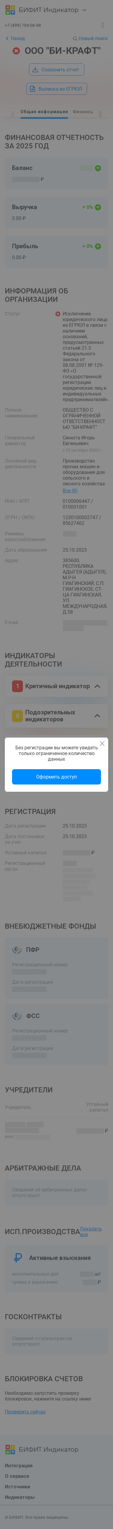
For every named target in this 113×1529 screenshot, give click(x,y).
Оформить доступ (56, 777)
